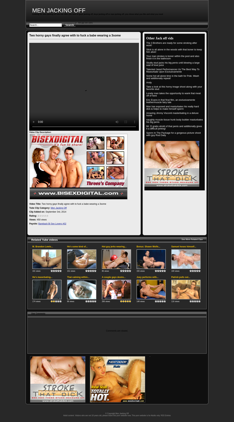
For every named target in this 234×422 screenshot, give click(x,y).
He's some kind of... (77, 246)
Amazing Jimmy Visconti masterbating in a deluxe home (172, 114)
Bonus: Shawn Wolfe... (148, 246)
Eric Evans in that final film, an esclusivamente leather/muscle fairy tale (170, 101)
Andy (149, 82)
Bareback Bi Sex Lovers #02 (52, 223)
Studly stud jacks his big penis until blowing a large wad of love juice (173, 64)
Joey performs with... (147, 277)
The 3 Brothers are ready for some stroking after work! (171, 44)
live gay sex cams (85, 23)
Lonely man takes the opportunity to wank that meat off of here (173, 94)
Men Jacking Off (59, 10)
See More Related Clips (192, 239)
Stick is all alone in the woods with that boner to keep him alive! (174, 50)
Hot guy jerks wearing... (114, 246)
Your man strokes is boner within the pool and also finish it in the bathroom (172, 57)
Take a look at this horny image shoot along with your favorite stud (174, 87)
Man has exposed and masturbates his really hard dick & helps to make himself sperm (172, 107)
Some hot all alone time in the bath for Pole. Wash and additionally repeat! (172, 77)
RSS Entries (166, 415)
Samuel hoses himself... (183, 246)
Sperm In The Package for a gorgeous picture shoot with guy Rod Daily (173, 134)
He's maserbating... (42, 277)
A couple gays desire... (114, 277)
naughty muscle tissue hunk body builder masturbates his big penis (174, 120)
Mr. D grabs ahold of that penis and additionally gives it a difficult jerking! (174, 127)
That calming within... (78, 277)
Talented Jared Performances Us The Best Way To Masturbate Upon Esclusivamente (172, 70)
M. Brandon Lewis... (42, 246)
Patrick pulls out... (180, 277)
